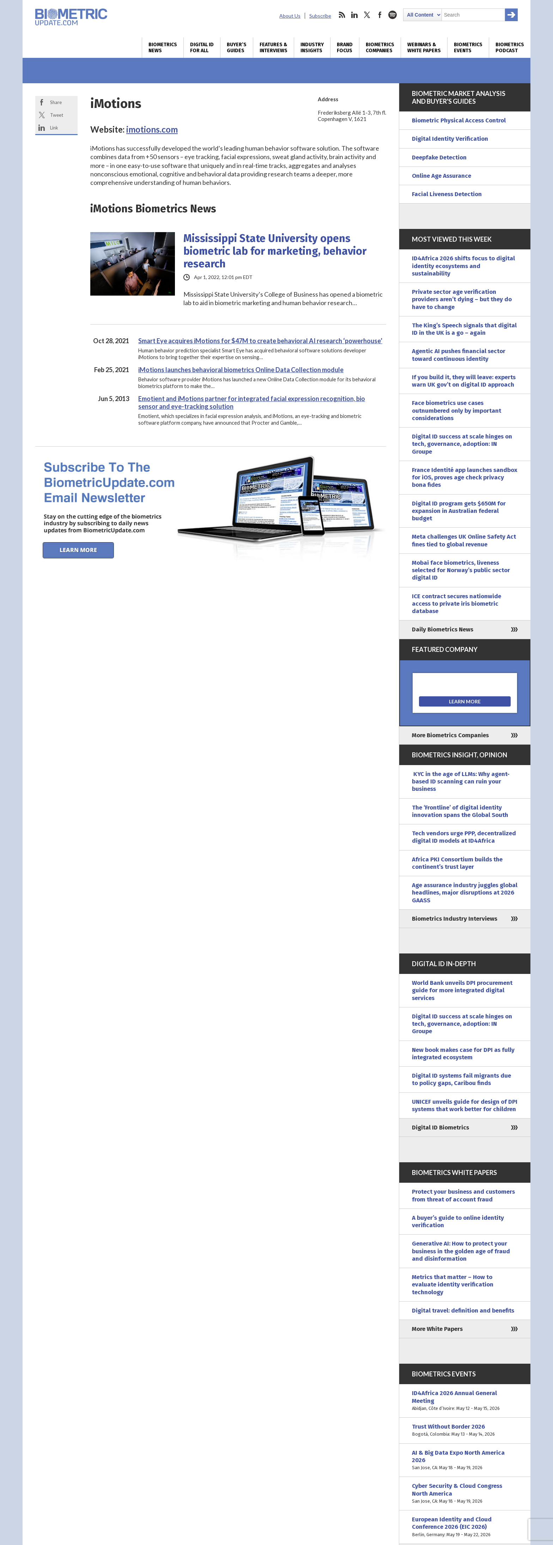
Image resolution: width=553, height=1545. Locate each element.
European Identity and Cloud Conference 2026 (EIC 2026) (465, 1527)
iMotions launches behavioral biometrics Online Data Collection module (241, 370)
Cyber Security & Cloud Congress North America (465, 1493)
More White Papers (437, 1329)
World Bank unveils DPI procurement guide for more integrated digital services (462, 990)
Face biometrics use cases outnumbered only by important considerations (456, 410)
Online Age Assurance (441, 176)
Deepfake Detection (439, 157)
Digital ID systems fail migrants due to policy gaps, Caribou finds (461, 1079)
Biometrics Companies (380, 48)
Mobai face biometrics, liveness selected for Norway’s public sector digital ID (461, 570)
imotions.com (152, 129)
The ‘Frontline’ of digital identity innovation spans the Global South (460, 811)
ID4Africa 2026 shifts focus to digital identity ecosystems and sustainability (463, 266)
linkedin (354, 14)
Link (54, 128)
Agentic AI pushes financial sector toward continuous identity (458, 354)
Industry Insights (312, 48)
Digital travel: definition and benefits (463, 1310)
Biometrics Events (468, 48)
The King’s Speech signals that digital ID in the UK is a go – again (464, 329)
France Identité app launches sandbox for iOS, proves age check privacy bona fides (464, 477)
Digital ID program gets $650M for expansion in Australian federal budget (459, 511)
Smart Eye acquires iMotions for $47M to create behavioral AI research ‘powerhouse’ (260, 341)
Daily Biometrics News (442, 629)
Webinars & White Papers (424, 48)
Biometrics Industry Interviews (454, 918)
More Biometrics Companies (450, 735)
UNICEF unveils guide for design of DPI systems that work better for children (464, 1105)
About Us (289, 16)
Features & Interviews (273, 48)
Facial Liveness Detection (447, 194)
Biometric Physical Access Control (459, 120)
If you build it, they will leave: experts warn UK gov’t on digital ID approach (464, 381)
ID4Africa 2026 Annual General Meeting (465, 1400)
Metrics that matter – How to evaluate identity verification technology (452, 1284)
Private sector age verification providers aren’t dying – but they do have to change (462, 299)
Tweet (56, 115)
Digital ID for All (202, 48)
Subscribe (320, 16)
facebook (379, 14)
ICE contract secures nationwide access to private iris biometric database (456, 604)
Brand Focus (345, 48)
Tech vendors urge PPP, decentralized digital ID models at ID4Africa (464, 837)
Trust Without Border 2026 (465, 1430)
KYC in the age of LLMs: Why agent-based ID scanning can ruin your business (461, 781)
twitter (367, 14)
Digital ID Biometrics (440, 1127)
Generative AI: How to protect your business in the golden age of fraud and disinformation (461, 1251)
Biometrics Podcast (510, 48)
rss (341, 14)
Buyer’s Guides (237, 48)
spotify (392, 14)
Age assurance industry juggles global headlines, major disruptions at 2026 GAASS (464, 892)
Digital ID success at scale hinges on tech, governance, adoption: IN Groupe (462, 444)
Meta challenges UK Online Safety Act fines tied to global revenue (464, 540)
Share (56, 102)
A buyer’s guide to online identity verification (458, 1221)
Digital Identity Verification (450, 139)
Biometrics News (162, 48)
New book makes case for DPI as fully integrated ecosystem (463, 1053)
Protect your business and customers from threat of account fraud (463, 1195)
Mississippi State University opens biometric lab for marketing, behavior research (274, 251)
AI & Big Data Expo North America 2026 (465, 1460)
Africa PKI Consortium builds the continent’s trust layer (457, 863)
